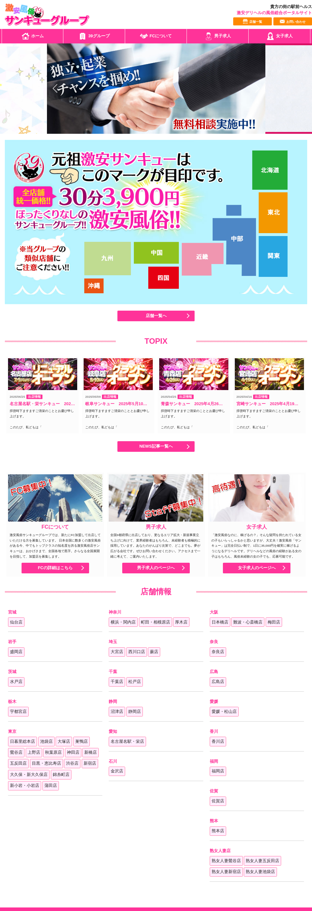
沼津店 (117, 711)
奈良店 (218, 651)
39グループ (93, 36)
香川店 (218, 741)
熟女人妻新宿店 (226, 871)
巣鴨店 (81, 741)
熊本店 (218, 830)
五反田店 (18, 763)
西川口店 (136, 651)
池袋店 (46, 741)
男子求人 (218, 36)
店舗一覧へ (156, 316)
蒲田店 (50, 785)
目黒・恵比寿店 (46, 763)
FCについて (156, 36)
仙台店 (16, 622)
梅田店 (274, 622)
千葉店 (117, 681)
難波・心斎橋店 (247, 622)
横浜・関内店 (123, 622)
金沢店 (117, 771)
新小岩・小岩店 (24, 785)
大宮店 (117, 651)
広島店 (218, 681)
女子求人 (279, 36)
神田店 (73, 752)
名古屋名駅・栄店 (127, 741)
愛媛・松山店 (224, 711)
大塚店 (64, 741)
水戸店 (16, 681)
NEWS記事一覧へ (155, 446)
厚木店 (181, 622)
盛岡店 (16, 651)
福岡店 (218, 771)
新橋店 (90, 752)
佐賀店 (218, 800)
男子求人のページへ (156, 568)
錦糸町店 (61, 774)
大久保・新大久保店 (29, 774)
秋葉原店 (53, 752)
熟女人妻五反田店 (262, 860)
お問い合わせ (293, 21)
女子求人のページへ (257, 568)
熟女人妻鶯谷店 (226, 860)
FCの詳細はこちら (55, 568)
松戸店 (134, 681)
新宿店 (90, 763)
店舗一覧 (252, 21)
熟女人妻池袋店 (260, 871)
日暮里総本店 (22, 741)
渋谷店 (72, 763)
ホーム (33, 36)
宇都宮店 (18, 711)
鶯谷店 (16, 752)
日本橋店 (220, 622)
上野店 (34, 752)
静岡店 (134, 711)
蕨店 (154, 651)
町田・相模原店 (155, 622)
